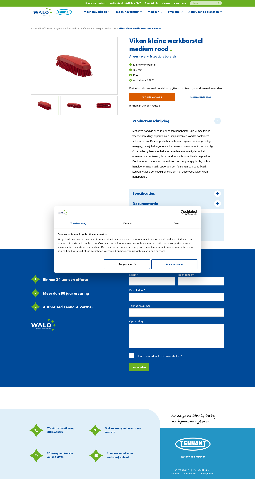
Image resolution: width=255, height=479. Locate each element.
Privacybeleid (206, 474)
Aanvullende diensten (205, 12)
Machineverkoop (97, 12)
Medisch (155, 12)
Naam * (133, 275)
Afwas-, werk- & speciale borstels (99, 28)
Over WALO (151, 3)
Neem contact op (200, 97)
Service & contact (95, 3)
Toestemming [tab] (78, 223)
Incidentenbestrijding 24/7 (125, 3)
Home (34, 28)
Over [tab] (176, 223)
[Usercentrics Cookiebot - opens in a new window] (183, 212)
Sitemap (175, 474)
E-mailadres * (137, 290)
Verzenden (139, 367)
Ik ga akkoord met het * (159, 356)
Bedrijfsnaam (186, 275)
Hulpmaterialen (72, 28)
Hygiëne (175, 12)
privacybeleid (172, 356)
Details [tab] (127, 223)
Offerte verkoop (152, 97)
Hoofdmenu (45, 28)
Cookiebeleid (189, 474)
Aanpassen (127, 264)
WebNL (201, 470)
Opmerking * (136, 321)
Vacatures (180, 3)
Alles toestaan (174, 264)
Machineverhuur (129, 12)
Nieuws (166, 3)
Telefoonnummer (139, 306)
